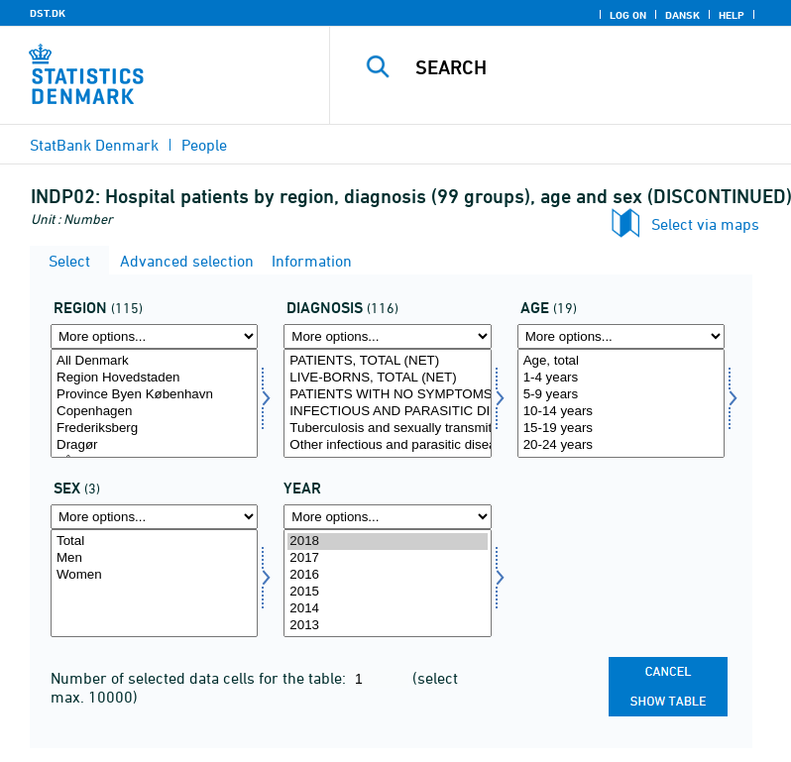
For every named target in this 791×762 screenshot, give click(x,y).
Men (154, 558)
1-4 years (621, 378)
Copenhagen (154, 411)
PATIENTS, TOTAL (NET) (387, 361)
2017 (387, 558)
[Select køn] (154, 583)
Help (731, 15)
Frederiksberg (154, 428)
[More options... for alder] (621, 336)
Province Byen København (154, 394)
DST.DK (47, 13)
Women (154, 575)
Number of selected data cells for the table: (200, 678)
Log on (628, 15)
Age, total (621, 361)
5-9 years (621, 394)
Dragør (154, 445)
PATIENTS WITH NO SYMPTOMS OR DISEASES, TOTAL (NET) (387, 394)
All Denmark (154, 361)
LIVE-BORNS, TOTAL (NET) (387, 378)
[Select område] (154, 403)
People (204, 145)
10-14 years (621, 411)
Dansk (682, 15)
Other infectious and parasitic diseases (387, 445)
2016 (387, 575)
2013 (387, 625)
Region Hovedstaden (154, 378)
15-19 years (621, 428)
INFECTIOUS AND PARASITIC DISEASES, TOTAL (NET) (387, 411)
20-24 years (621, 445)
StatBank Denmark (94, 145)
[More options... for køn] (154, 516)
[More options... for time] (387, 516)
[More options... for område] (154, 336)
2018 (387, 541)
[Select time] (387, 583)
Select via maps (705, 224)
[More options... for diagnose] (387, 336)
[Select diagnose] (387, 403)
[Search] (589, 67)
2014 (387, 608)
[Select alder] (621, 403)
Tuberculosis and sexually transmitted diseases (387, 428)
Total (154, 541)
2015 (387, 592)
